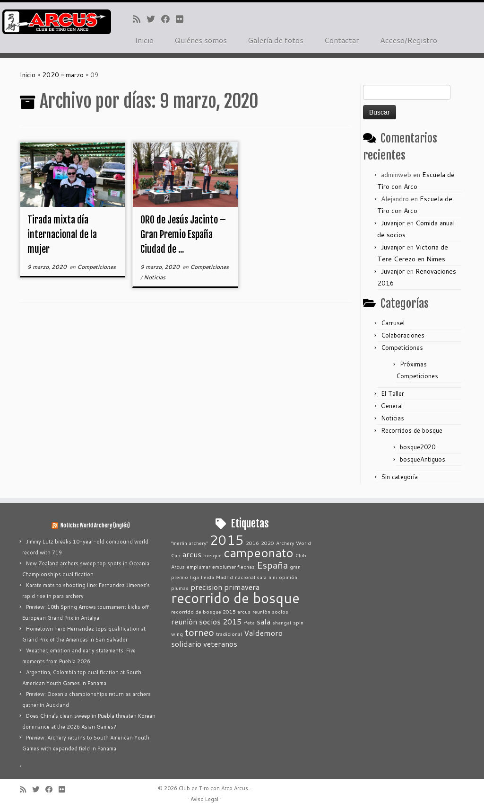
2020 (50, 75)
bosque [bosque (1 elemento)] (212, 555)
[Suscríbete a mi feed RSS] (140, 19)
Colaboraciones (402, 335)
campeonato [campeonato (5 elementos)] (259, 552)
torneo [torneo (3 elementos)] (199, 632)
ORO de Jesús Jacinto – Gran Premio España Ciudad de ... (183, 234)
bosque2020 (417, 447)
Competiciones (96, 267)
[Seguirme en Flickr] (183, 19)
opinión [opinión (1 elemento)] (288, 576)
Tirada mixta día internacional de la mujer (62, 234)
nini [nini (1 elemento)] (272, 576)
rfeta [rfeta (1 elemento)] (249, 622)
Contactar (341, 40)
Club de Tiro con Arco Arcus (213, 788)
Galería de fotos (275, 40)
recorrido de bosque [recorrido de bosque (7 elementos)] (235, 597)
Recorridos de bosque (411, 430)
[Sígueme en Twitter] (154, 19)
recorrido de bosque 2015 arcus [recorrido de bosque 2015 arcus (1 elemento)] (211, 611)
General (392, 405)
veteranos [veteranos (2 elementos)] (220, 643)
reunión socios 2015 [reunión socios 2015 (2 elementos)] (206, 621)
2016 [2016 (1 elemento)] (252, 542)
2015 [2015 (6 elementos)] (227, 540)
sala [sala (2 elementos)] (263, 621)
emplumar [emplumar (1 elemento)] (198, 566)
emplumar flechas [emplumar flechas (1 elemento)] (233, 566)
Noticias (154, 277)
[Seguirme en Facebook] (168, 19)
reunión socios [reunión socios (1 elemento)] (270, 611)
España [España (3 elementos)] (272, 564)
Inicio (144, 40)
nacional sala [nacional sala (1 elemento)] (251, 576)
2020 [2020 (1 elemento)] (267, 542)
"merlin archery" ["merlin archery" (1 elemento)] (189, 542)
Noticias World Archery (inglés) (95, 525)
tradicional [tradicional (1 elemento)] (229, 633)
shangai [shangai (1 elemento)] (281, 622)
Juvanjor (393, 223)
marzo (75, 75)
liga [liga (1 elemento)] (194, 576)
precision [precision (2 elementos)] (206, 586)
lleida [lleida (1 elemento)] (207, 576)
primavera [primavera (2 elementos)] (241, 586)
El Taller (392, 393)
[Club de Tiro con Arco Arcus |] (56, 21)
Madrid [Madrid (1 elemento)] (224, 576)
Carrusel (393, 323)
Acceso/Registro (408, 40)
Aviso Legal (204, 799)
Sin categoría (399, 476)
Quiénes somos (200, 40)
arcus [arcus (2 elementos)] (191, 554)
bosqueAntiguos (422, 459)
